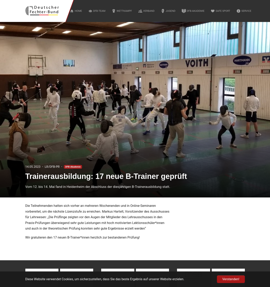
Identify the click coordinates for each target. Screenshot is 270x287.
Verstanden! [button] (230, 279)
